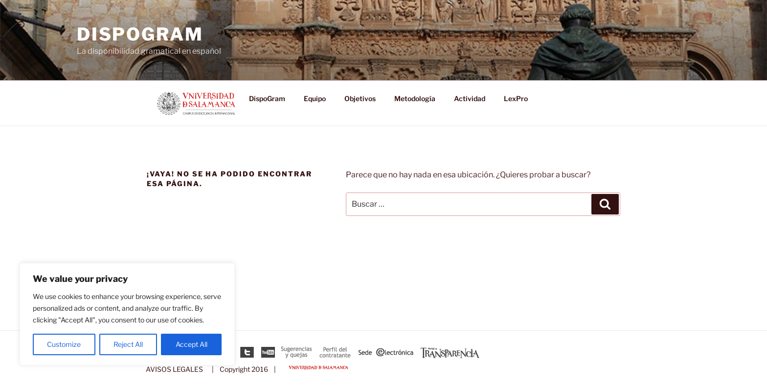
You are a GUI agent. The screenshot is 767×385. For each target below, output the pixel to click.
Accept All (191, 344)
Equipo (315, 98)
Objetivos (360, 98)
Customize (64, 344)
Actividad (469, 98)
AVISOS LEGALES (174, 369)
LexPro (516, 98)
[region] (127, 314)
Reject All (128, 344)
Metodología (414, 98)
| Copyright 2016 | (242, 369)
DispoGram (140, 34)
